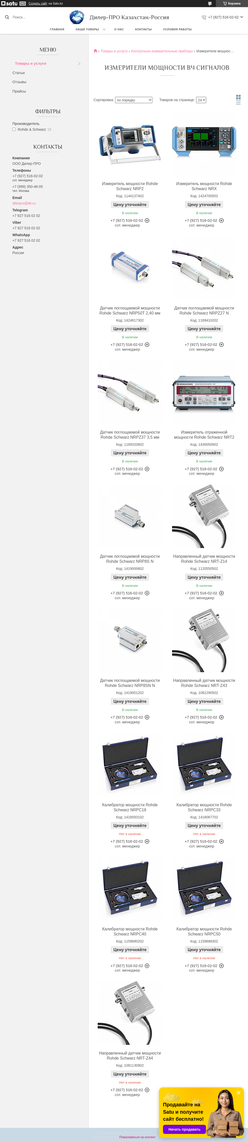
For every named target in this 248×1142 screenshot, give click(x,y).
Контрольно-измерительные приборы (162, 51)
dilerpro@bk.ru (24, 203)
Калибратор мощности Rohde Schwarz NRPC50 (204, 931)
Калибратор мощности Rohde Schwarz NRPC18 (130, 807)
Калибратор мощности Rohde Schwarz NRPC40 (130, 931)
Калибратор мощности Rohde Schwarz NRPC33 (204, 807)
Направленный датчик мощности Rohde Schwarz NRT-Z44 (130, 1055)
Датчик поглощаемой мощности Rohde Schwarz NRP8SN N (130, 683)
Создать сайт (38, 3)
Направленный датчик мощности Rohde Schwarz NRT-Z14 (204, 559)
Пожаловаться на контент (137, 1137)
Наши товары (87, 29)
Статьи (18, 73)
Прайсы (19, 91)
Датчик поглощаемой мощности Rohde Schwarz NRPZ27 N (204, 310)
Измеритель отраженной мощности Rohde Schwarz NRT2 (204, 434)
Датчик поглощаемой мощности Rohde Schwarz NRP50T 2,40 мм (129, 310)
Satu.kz (145, 1132)
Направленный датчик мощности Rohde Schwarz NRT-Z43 (204, 683)
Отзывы (19, 82)
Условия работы (177, 29)
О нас (119, 29)
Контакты (143, 29)
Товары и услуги (30, 63)
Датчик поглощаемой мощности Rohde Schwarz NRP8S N (130, 559)
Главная (57, 29)
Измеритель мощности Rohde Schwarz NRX (204, 186)
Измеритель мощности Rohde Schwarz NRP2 (130, 186)
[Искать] (7, 17)
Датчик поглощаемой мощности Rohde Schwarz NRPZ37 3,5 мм (130, 434)
